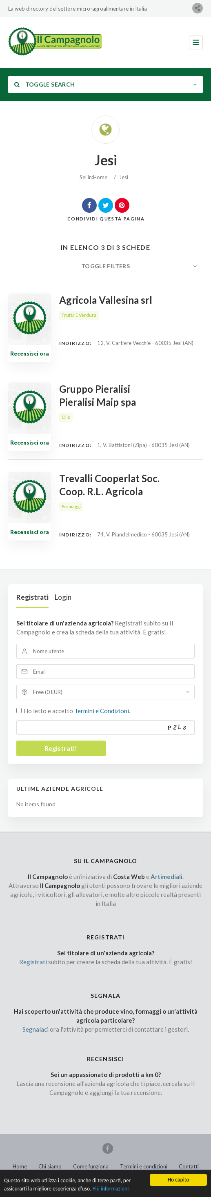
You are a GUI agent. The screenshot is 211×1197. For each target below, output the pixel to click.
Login (63, 597)
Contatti (189, 1166)
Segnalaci (35, 1029)
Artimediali (166, 876)
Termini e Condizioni (101, 710)
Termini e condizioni (143, 1166)
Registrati (32, 597)
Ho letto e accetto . (77, 710)
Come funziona (91, 1166)
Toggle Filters (105, 266)
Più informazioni (111, 1193)
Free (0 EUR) (47, 692)
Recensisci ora (29, 353)
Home (100, 177)
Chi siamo (50, 1166)
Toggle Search (44, 84)
